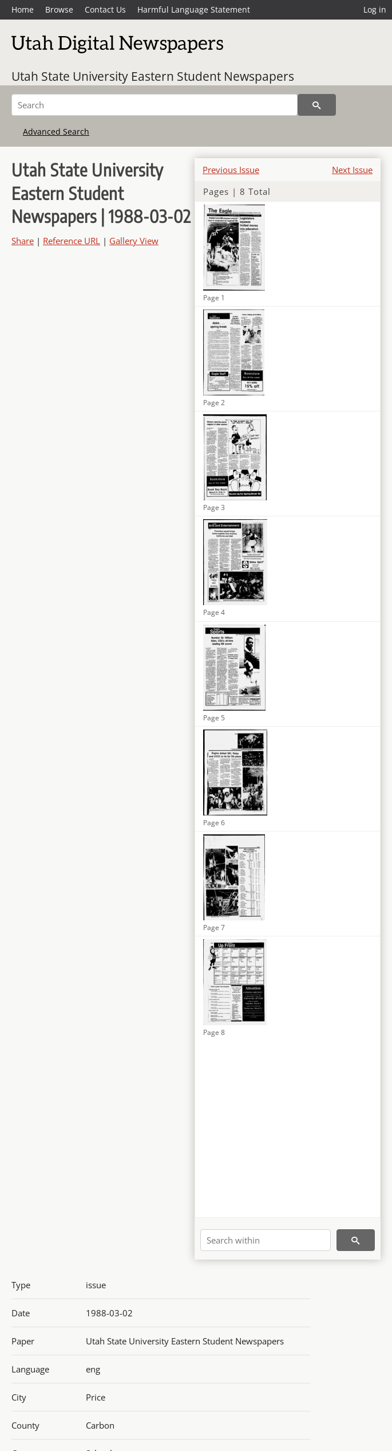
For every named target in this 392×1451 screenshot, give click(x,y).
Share (22, 240)
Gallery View (134, 240)
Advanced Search (56, 131)
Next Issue (352, 169)
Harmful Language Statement (193, 9)
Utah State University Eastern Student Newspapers (152, 76)
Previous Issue (231, 169)
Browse (59, 9)
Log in (374, 9)
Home (22, 9)
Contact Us (105, 9)
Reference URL (71, 240)
